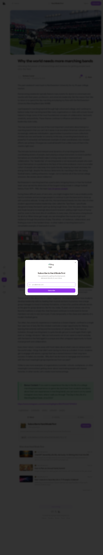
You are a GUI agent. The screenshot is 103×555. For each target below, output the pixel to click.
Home (68, 518)
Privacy (57, 518)
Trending (50, 518)
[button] (22, 3)
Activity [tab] (56, 417)
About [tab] (30, 417)
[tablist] (56, 417)
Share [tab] (81, 417)
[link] (55, 3)
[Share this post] (88, 77)
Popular (44, 518)
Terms (63, 518)
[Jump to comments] (80, 77)
